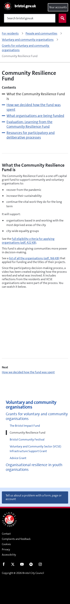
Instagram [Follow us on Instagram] (40, 565)
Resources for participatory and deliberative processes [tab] (31, 135)
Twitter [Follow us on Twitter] (13, 565)
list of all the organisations (34, 258)
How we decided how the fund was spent (28, 372)
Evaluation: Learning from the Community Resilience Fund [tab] (29, 124)
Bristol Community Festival (27, 439)
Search (62, 18)
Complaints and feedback (16, 539)
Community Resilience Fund (27, 433)
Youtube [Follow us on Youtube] (22, 565)
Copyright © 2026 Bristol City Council (23, 573)
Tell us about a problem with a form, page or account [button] (34, 497)
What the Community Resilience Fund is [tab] (36, 96)
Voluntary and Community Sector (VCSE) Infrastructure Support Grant (35, 448)
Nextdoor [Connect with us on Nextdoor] (31, 565)
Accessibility (9, 554)
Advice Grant (18, 458)
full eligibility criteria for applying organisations (28, 240)
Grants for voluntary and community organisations (37, 416)
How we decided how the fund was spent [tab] (34, 107)
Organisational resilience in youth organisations (34, 467)
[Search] (30, 18)
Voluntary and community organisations (31, 404)
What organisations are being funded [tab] (35, 115)
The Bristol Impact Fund (25, 426)
